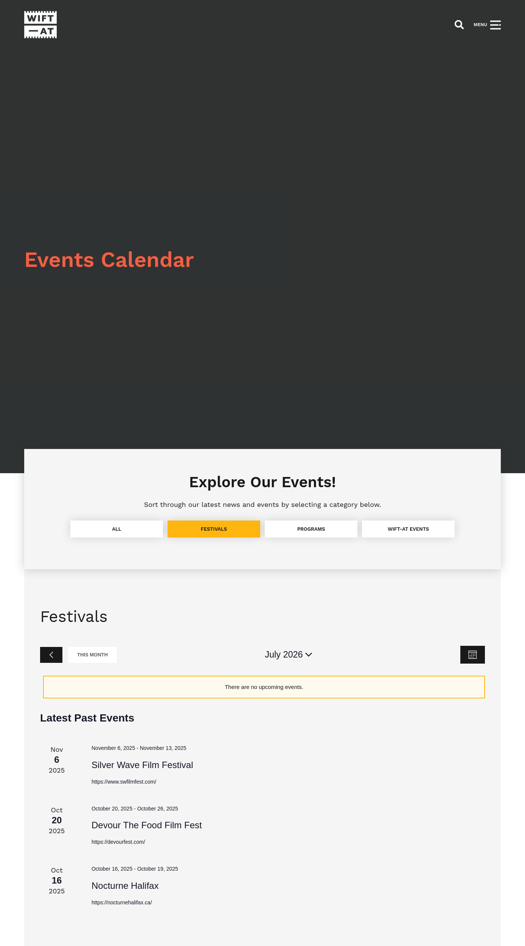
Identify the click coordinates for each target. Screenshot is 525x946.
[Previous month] (51, 655)
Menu (480, 24)
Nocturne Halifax (125, 886)
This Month (92, 655)
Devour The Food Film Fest (147, 825)
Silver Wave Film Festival (142, 765)
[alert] (264, 687)
